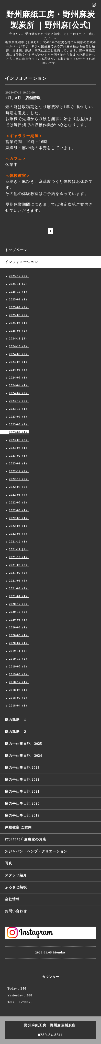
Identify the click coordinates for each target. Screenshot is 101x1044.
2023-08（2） (19, 424)
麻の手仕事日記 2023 (22, 767)
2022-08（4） (19, 494)
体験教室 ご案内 (18, 827)
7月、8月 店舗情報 (23, 98)
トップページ (16, 250)
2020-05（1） (19, 635)
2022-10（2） (19, 479)
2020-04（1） (19, 643)
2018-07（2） (19, 697)
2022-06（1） (19, 510)
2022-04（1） (19, 526)
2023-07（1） (19, 432)
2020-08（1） (19, 619)
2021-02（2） (19, 588)
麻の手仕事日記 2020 (22, 803)
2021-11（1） (18, 549)
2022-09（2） (19, 487)
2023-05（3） (19, 440)
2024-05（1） (19, 377)
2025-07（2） (19, 307)
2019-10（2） (19, 658)
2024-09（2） (19, 354)
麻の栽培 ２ (16, 732)
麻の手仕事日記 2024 (23, 755)
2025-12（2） (19, 276)
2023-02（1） (19, 455)
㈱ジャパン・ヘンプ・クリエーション (36, 851)
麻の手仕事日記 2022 (22, 779)
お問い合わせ (16, 911)
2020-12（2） (19, 604)
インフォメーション (21, 262)
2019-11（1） (18, 651)
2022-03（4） (19, 533)
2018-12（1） (19, 682)
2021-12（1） (19, 541)
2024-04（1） (19, 385)
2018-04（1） (19, 705)
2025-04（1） (19, 323)
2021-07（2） (19, 572)
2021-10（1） (19, 557)
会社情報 (12, 899)
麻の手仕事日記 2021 (22, 791)
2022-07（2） (19, 502)
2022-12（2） (19, 471)
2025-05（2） (19, 315)
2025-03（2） (19, 330)
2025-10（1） (19, 291)
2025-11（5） (18, 284)
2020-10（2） (19, 612)
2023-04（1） (19, 448)
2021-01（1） (19, 596)
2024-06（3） (19, 369)
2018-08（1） (19, 690)
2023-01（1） (19, 463)
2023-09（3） (19, 416)
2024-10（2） (19, 346)
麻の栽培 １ (16, 720)
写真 (8, 863)
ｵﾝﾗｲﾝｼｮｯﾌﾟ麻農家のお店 (25, 839)
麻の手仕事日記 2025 (23, 744)
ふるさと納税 (16, 887)
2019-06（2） (19, 674)
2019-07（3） (19, 666)
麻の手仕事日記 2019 (22, 815)
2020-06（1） (19, 627)
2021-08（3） (19, 565)
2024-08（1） (19, 362)
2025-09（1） (19, 299)
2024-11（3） (18, 338)
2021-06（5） (19, 580)
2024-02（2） (19, 393)
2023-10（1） (19, 408)
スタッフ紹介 (16, 875)
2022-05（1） (19, 518)
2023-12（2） (19, 401)
